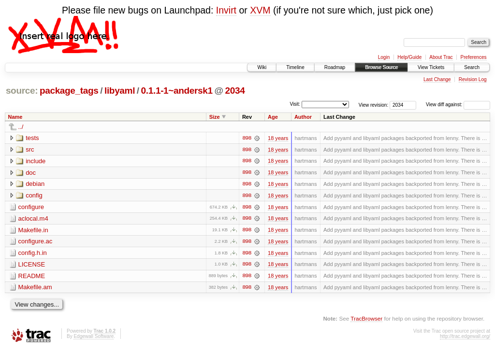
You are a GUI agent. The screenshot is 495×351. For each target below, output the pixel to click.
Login (384, 57)
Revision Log (473, 79)
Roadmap (334, 67)
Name (15, 117)
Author (303, 117)
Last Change (437, 79)
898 (246, 138)
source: (22, 90)
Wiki (261, 67)
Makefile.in (33, 230)
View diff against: (458, 104)
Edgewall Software (93, 337)
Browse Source (381, 67)
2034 (235, 90)
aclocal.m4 (33, 219)
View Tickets (431, 67)
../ (21, 126)
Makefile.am (35, 288)
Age (273, 117)
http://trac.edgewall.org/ (465, 337)
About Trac (440, 57)
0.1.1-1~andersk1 (177, 90)
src (30, 149)
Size (214, 117)
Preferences (474, 57)
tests (32, 137)
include (35, 161)
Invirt (226, 10)
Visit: (295, 104)
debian (35, 184)
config (34, 195)
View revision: (374, 104)
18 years (278, 138)
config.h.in (32, 253)
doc (31, 172)
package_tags (69, 90)
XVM (260, 10)
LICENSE (31, 265)
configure (31, 207)
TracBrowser (366, 320)
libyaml (119, 90)
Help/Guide (409, 57)
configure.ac (35, 242)
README (31, 277)
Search (472, 67)
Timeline (295, 67)
